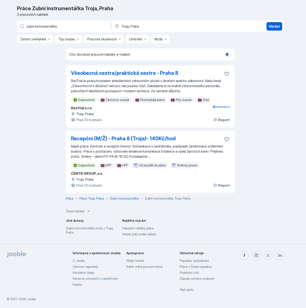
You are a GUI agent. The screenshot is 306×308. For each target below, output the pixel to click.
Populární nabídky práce (138, 228)
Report (221, 120)
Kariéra (77, 284)
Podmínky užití (189, 272)
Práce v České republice (196, 266)
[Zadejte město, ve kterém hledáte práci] (158, 26)
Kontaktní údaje (83, 272)
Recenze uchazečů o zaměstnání (95, 278)
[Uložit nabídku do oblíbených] (226, 73)
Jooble (31, 299)
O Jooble (79, 261)
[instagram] (256, 255)
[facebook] (244, 255)
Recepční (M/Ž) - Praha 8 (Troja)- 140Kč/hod (123, 138)
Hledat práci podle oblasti (139, 234)
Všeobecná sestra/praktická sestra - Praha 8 (124, 73)
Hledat (274, 26)
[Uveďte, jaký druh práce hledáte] (63, 26)
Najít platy (187, 289)
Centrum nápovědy (85, 266)
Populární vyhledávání (194, 261)
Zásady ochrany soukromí (197, 278)
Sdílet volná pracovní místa (144, 266)
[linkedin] (280, 255)
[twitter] (268, 255)
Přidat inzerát (135, 261)
